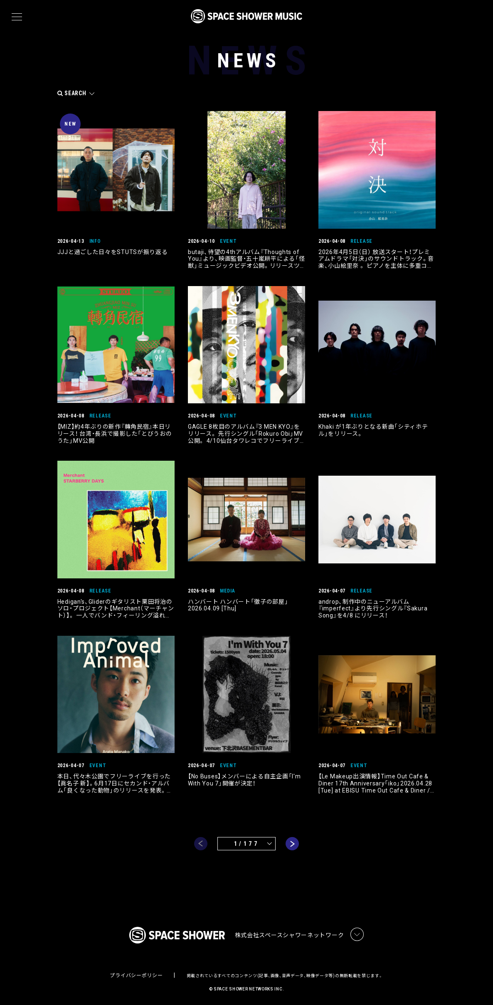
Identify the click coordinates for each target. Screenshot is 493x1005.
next (292, 841)
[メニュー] (17, 17)
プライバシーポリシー (136, 974)
